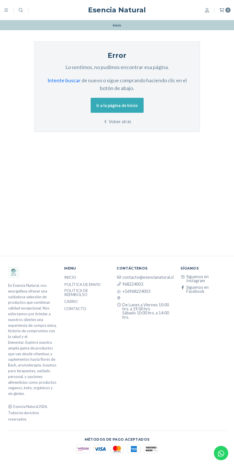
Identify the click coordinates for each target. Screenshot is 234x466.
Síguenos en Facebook (194, 289)
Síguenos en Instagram (194, 279)
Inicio (70, 278)
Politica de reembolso (76, 293)
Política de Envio (82, 285)
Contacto (75, 309)
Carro (71, 302)
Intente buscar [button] (64, 80)
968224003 (130, 284)
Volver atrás (117, 121)
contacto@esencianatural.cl (145, 277)
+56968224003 (133, 291)
